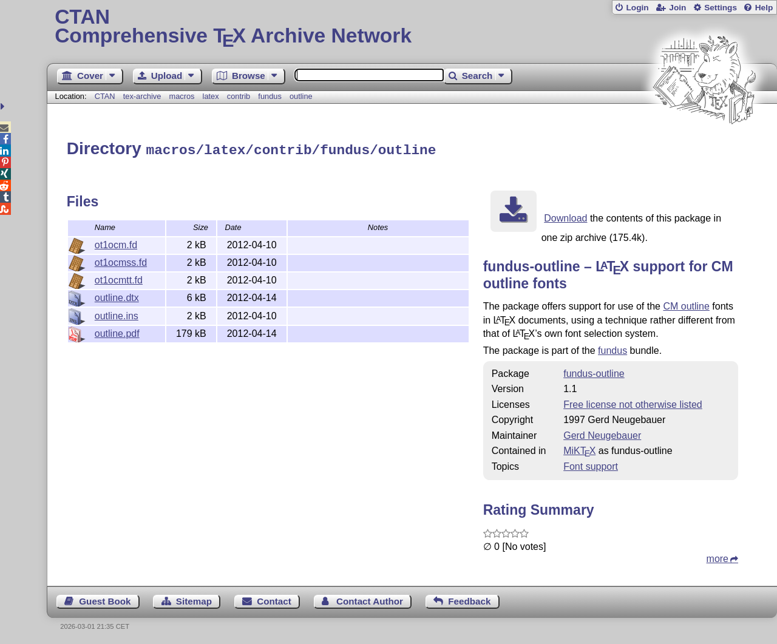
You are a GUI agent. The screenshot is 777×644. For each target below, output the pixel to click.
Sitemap (194, 599)
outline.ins (116, 314)
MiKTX (579, 449)
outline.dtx (117, 296)
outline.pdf (117, 332)
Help (764, 7)
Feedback (469, 599)
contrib (238, 96)
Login (637, 7)
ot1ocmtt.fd (119, 278)
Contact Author (369, 599)
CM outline (686, 304)
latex (211, 96)
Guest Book (105, 599)
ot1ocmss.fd (121, 261)
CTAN (105, 96)
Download (565, 216)
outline (301, 96)
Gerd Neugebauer (602, 434)
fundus (269, 96)
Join (677, 7)
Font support (590, 464)
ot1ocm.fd (116, 243)
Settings (720, 7)
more (717, 557)
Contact (274, 599)
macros (181, 96)
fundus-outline (594, 372)
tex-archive (142, 96)
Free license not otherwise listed (632, 403)
